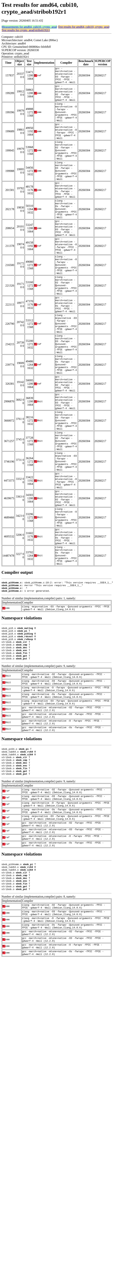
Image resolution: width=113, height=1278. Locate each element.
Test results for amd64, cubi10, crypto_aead (83, 26)
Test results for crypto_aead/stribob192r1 (26, 30)
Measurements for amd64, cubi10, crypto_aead (29, 26)
